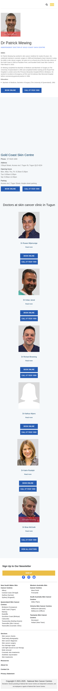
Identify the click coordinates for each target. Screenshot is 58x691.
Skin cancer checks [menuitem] (8, 636)
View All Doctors (29, 549)
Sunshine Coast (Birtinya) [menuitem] (11, 616)
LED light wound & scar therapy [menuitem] (13, 648)
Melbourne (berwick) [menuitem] (38, 608)
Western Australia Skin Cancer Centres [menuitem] (38, 586)
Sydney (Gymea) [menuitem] (8, 595)
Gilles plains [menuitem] (35, 602)
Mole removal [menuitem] (6, 650)
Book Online (10, 90)
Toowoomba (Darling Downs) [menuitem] (12, 621)
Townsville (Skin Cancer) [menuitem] (10, 623)
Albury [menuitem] (4, 590)
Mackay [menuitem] (4, 612)
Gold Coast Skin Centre (17, 155)
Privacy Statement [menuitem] (7, 673)
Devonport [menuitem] (34, 620)
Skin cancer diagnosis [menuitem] (9, 641)
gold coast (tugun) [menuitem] (9, 609)
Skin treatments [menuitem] (7, 657)
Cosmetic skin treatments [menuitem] (11, 652)
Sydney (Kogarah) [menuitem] (8, 597)
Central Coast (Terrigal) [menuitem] (10, 593)
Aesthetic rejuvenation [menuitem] (9, 655)
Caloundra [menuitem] (5, 619)
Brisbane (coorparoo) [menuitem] (9, 607)
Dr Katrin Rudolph (28, 470)
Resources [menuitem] (5, 660)
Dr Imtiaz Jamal (29, 300)
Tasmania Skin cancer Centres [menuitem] (38, 616)
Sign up (29, 573)
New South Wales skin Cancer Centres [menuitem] (9, 586)
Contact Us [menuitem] (5, 669)
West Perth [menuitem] (35, 590)
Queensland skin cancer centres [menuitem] (10, 603)
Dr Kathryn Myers (29, 414)
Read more (29, 247)
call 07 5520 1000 (31, 90)
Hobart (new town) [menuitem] (38, 622)
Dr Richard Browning (29, 357)
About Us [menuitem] (4, 665)
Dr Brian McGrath (29, 527)
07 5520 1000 (12, 159)
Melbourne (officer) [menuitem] (38, 611)
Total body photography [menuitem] (10, 638)
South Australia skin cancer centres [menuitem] (40, 598)
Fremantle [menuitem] (34, 593)
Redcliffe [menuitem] (5, 614)
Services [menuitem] (4, 633)
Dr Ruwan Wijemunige (29, 243)
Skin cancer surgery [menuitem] (9, 643)
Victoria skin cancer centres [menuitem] (41, 606)
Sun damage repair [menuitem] (8, 645)
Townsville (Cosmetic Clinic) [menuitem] (11, 626)
